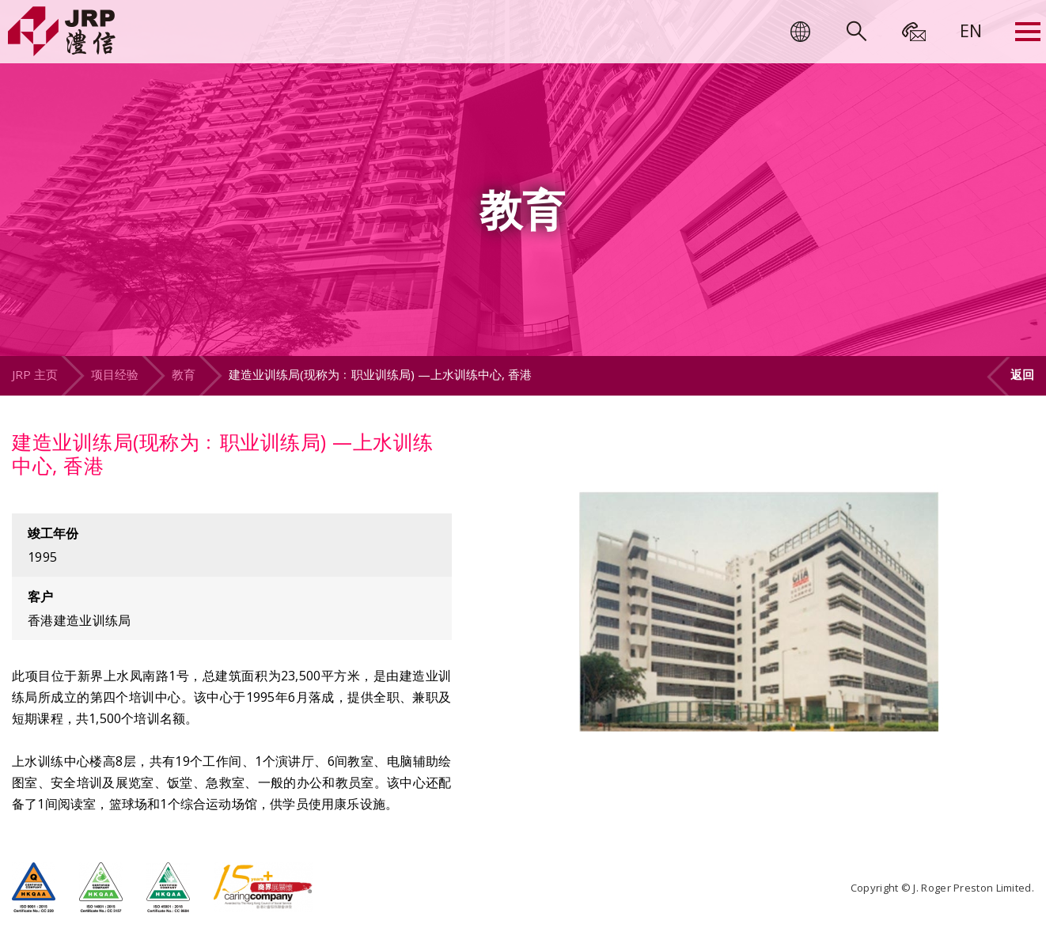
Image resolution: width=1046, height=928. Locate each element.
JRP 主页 (35, 374)
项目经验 (114, 374)
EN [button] (971, 30)
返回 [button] (1022, 374)
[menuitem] (971, 30)
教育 (183, 374)
